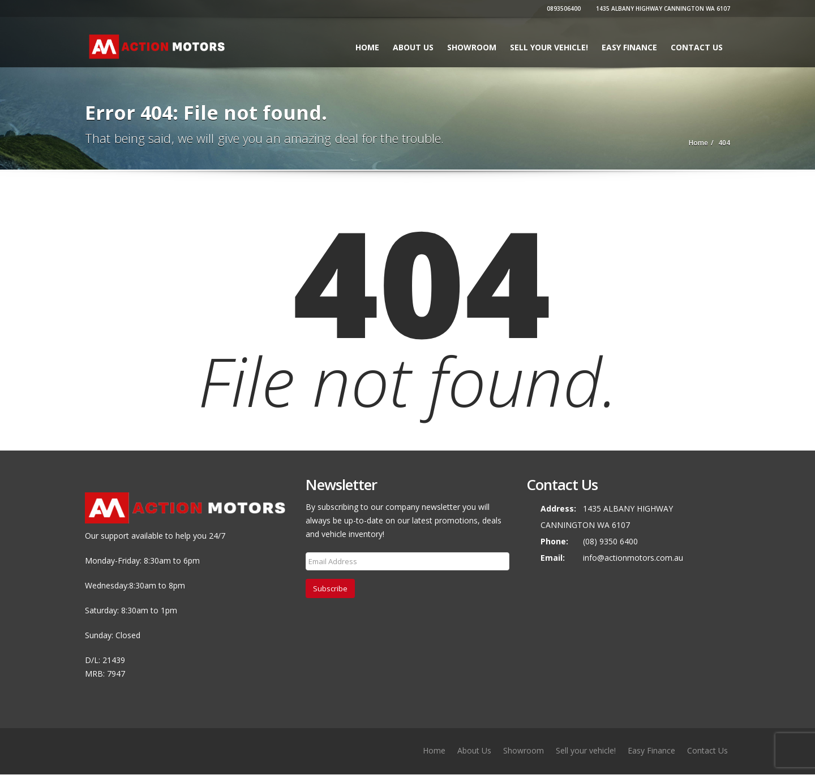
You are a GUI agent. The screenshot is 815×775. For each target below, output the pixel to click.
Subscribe (330, 588)
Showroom (471, 47)
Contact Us (697, 47)
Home (367, 47)
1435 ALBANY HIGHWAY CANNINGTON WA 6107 (661, 8)
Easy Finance (629, 47)
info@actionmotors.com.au (633, 557)
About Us (413, 47)
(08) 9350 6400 (610, 541)
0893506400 (562, 8)
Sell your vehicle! (549, 47)
